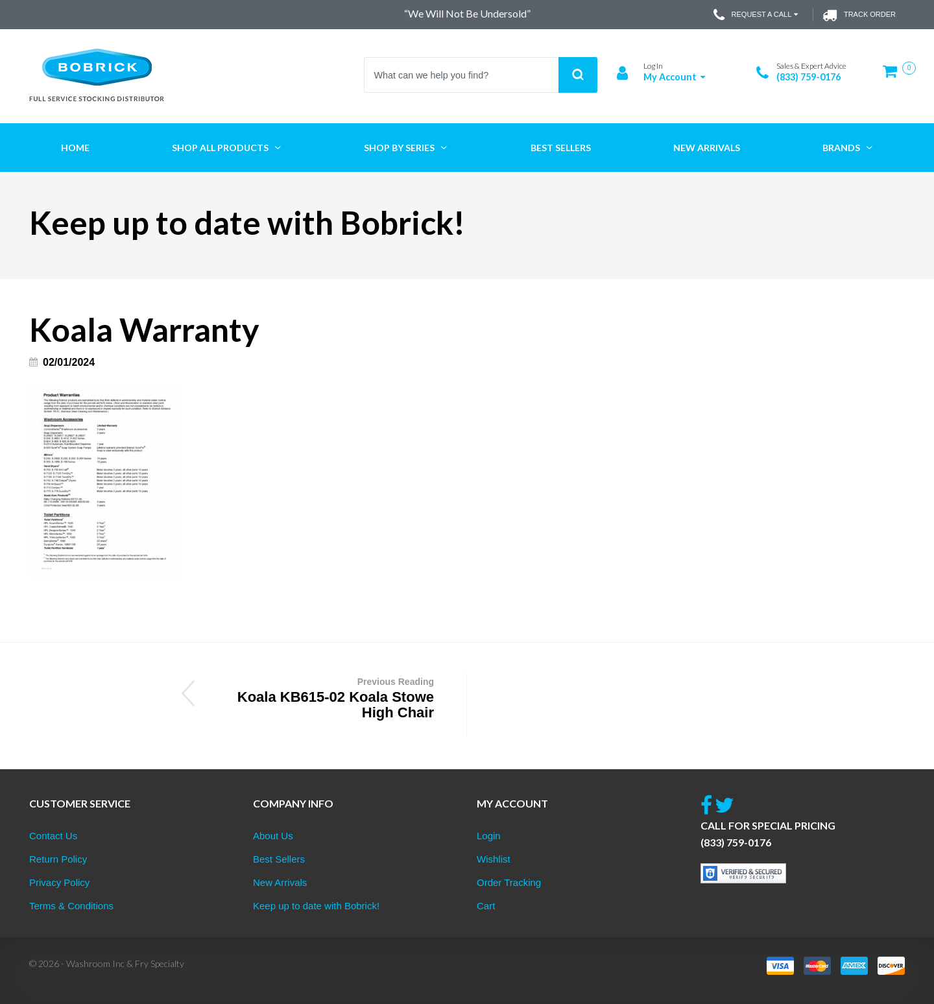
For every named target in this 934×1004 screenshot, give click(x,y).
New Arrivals (280, 882)
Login (489, 835)
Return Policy (58, 859)
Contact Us (53, 835)
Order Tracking (509, 882)
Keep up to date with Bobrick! (316, 905)
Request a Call (757, 15)
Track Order (859, 15)
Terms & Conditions (71, 905)
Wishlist (493, 859)
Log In (653, 66)
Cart (486, 905)
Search (577, 75)
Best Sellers (279, 859)
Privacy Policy (59, 882)
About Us (273, 835)
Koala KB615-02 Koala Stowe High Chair (322, 697)
